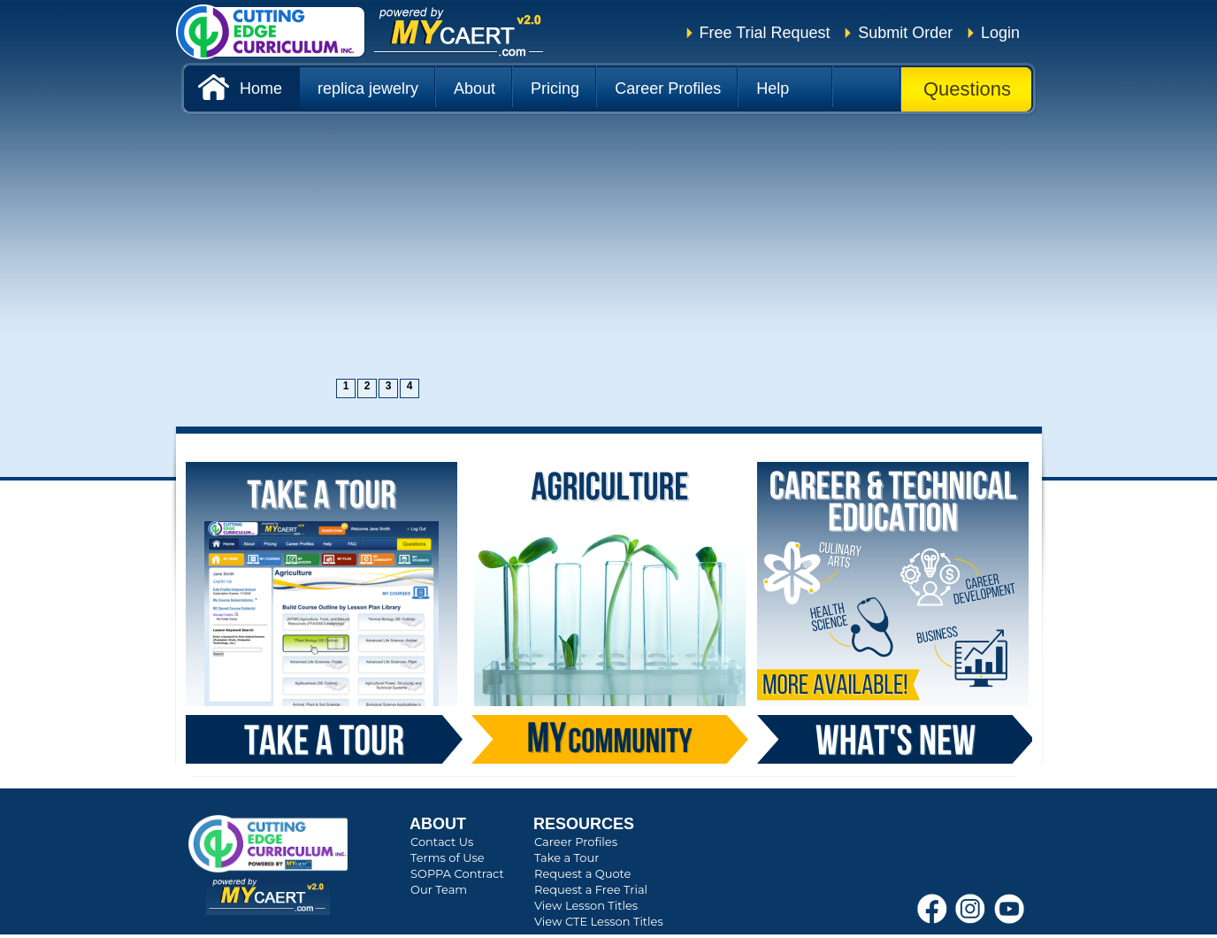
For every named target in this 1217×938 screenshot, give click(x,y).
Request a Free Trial (590, 889)
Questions (967, 89)
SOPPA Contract (457, 873)
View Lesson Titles (586, 905)
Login (1000, 33)
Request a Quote (582, 873)
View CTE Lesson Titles (598, 921)
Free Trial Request (765, 33)
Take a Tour (566, 857)
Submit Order (905, 33)
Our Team (438, 889)
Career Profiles (575, 841)
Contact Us (441, 841)
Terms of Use (447, 857)
